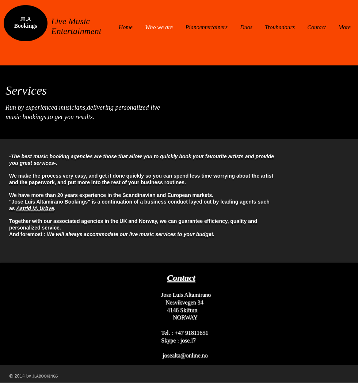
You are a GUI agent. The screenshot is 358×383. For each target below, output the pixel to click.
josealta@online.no (185, 355)
